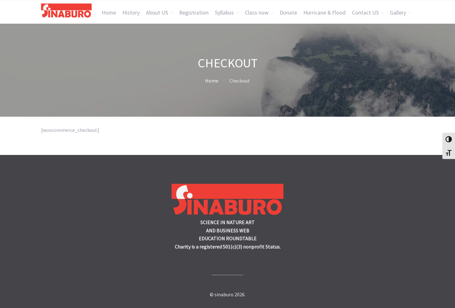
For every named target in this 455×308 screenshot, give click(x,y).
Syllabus (224, 12)
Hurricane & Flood (324, 12)
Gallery (398, 12)
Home (109, 12)
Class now (257, 12)
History (131, 12)
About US (157, 12)
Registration (194, 12)
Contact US (365, 12)
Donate (288, 12)
